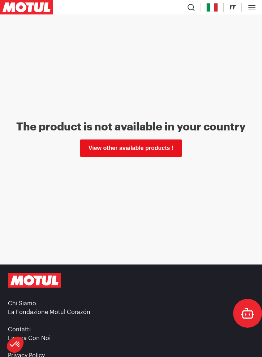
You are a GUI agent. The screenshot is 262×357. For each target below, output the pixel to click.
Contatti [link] (19, 329)
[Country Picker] (212, 7)
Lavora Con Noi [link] (29, 338)
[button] (15, 344)
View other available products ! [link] (131, 148)
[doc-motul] (247, 313)
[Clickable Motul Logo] (26, 7)
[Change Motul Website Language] (232, 7)
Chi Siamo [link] (22, 303)
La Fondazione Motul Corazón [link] (49, 312)
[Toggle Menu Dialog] (252, 7)
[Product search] (191, 7)
